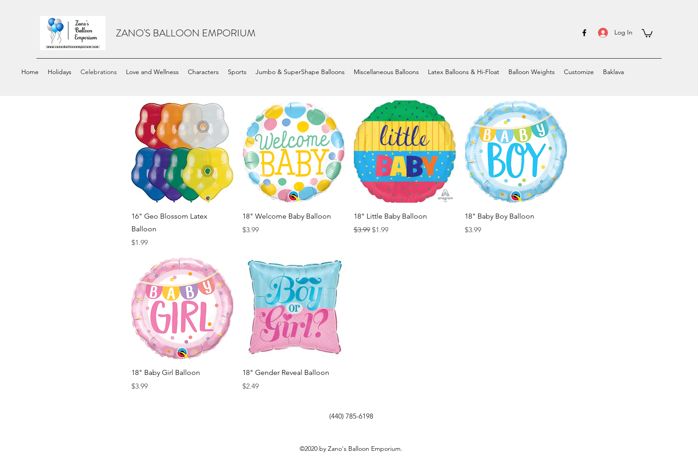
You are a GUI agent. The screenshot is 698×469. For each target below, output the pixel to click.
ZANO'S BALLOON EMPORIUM (186, 33)
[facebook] (584, 32)
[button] (647, 32)
